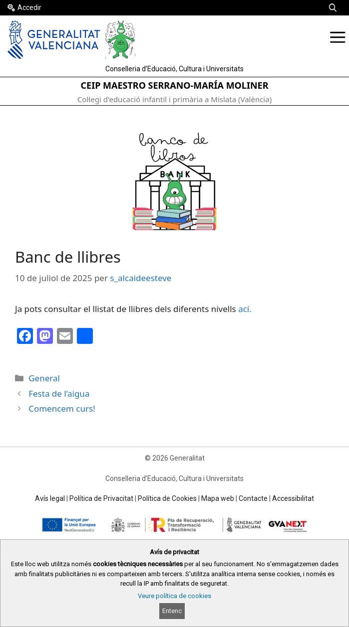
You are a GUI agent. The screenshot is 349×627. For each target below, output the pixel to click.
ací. (245, 308)
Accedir (29, 7)
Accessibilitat (293, 498)
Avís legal (50, 498)
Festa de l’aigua (58, 393)
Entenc (172, 611)
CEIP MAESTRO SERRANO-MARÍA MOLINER (175, 85)
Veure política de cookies (174, 596)
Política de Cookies (167, 498)
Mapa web (217, 498)
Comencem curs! (61, 408)
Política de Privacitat (101, 498)
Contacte (253, 498)
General (44, 378)
